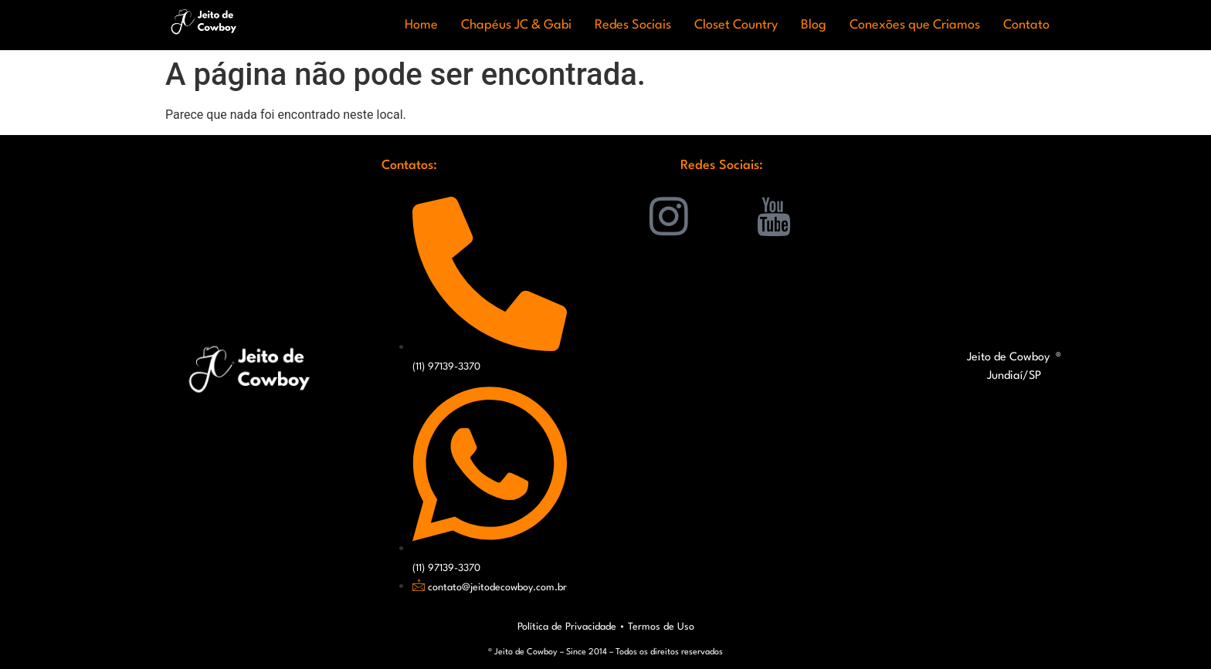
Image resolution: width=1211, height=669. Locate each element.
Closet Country (736, 25)
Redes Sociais (633, 25)
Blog (813, 25)
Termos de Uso (661, 627)
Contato (1026, 25)
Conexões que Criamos (915, 25)
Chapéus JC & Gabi (516, 25)
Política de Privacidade (566, 627)
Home (421, 25)
